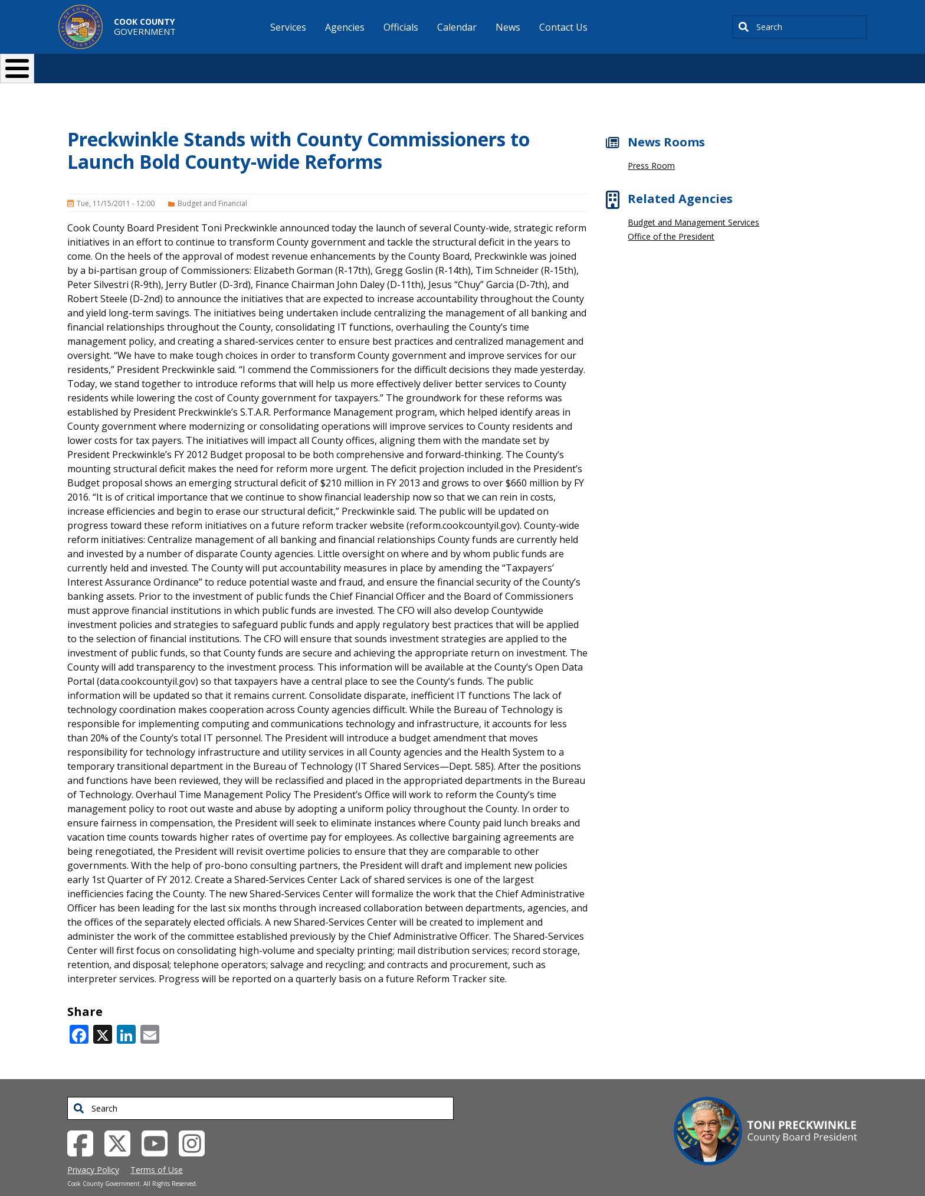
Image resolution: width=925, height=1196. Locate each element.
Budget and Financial (212, 184)
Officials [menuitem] (400, 27)
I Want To (226, 63)
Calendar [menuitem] (457, 27)
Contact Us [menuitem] (563, 27)
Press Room (651, 146)
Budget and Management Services (693, 202)
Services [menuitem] (288, 27)
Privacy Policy (93, 1150)
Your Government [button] (531, 63)
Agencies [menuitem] (345, 27)
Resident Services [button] (337, 63)
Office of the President (671, 217)
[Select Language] (664, 63)
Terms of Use (156, 1150)
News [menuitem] (508, 27)
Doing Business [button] (430, 63)
